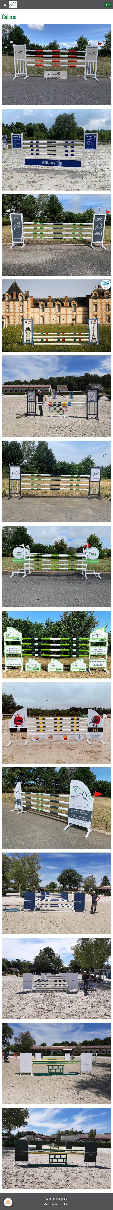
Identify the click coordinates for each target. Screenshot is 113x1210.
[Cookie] (8, 1202)
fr (106, 4)
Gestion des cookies (56, 1204)
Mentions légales (56, 1198)
